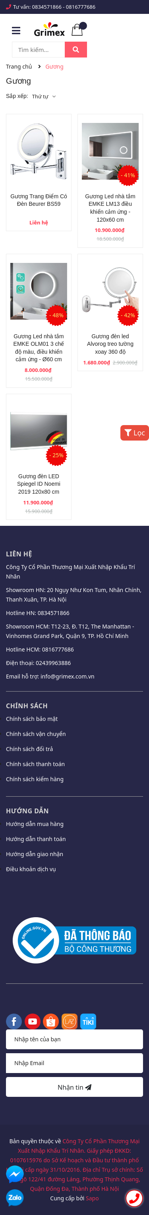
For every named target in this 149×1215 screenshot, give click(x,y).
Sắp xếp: (17, 96)
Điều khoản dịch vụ (31, 869)
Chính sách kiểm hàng (35, 779)
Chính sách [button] (27, 705)
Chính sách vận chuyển (36, 734)
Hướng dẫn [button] (27, 811)
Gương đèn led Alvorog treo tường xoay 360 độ (110, 344)
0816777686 (80, 6)
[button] (74, 890)
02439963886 (53, 663)
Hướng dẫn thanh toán (36, 839)
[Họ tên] (74, 1039)
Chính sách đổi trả (29, 749)
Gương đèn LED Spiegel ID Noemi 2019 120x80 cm (38, 484)
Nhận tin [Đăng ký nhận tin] (74, 1087)
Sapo (92, 1198)
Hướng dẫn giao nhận (34, 854)
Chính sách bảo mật (32, 718)
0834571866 (47, 6)
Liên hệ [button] (19, 554)
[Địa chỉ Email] (74, 1063)
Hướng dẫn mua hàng (35, 824)
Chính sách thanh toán (35, 764)
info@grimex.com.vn (68, 676)
